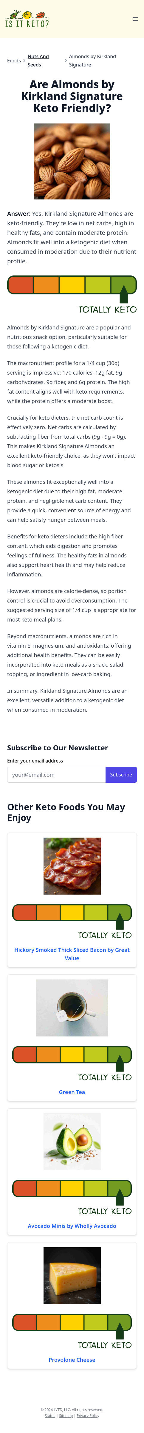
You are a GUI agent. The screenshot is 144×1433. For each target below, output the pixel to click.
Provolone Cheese (72, 1359)
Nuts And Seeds (38, 60)
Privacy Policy (88, 1415)
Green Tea (72, 1092)
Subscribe (121, 774)
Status (50, 1415)
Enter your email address (35, 760)
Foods (14, 60)
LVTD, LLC (62, 1409)
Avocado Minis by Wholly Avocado (72, 1225)
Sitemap (66, 1415)
